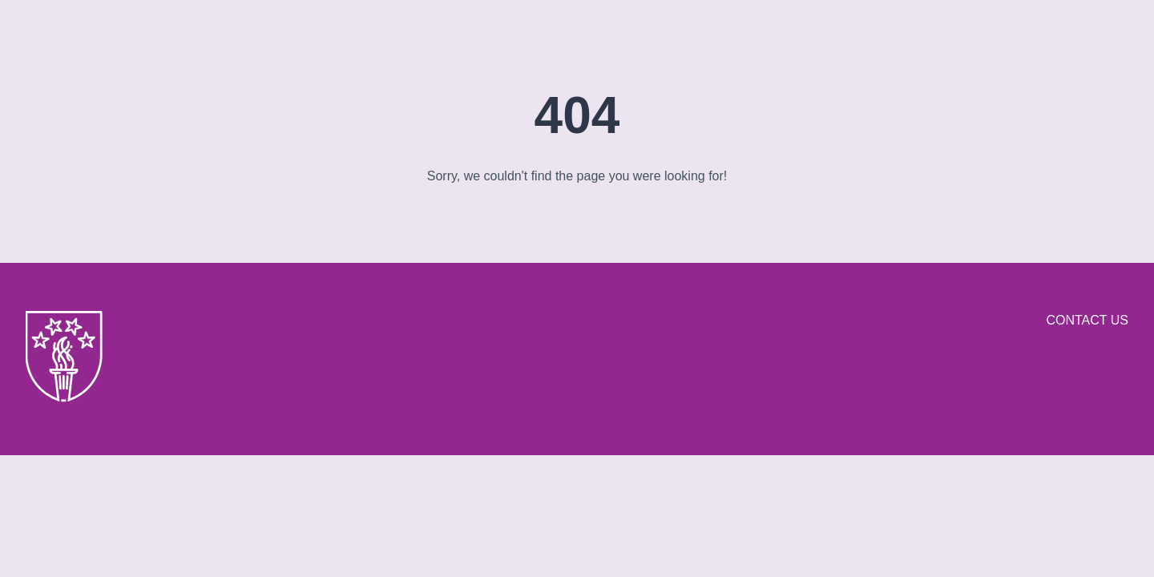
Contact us (1087, 320)
